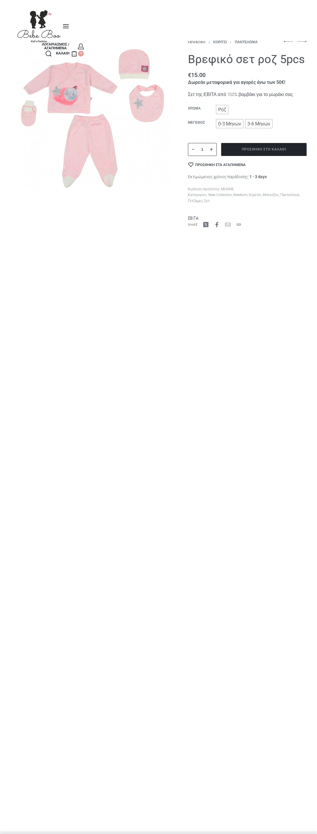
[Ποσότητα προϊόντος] (202, 149)
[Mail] (227, 224)
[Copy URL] (238, 224)
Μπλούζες (271, 195)
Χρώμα (194, 108)
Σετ (207, 201)
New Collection (220, 195)
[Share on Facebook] (216, 224)
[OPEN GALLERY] (93, 117)
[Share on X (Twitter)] (205, 224)
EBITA (193, 218)
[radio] (222, 109)
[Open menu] (66, 26)
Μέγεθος (196, 123)
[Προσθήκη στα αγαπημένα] (217, 164)
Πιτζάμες (195, 201)
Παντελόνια (246, 42)
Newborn (196, 42)
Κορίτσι (220, 42)
